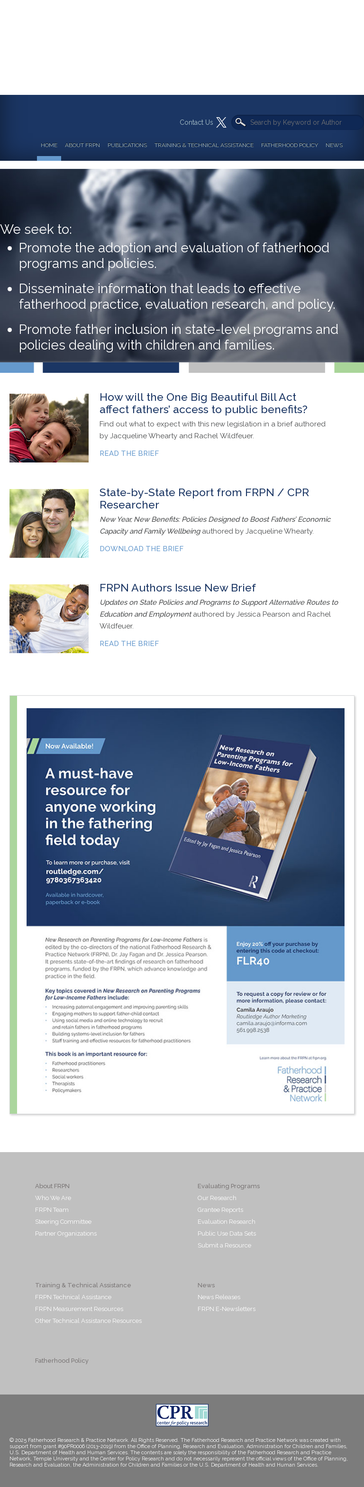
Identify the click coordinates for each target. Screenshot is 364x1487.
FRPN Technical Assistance (73, 1297)
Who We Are (53, 1197)
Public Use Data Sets (227, 1233)
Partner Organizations (66, 1233)
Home (49, 145)
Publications (127, 145)
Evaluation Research (226, 1221)
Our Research (217, 1197)
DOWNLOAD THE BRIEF (141, 549)
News (334, 145)
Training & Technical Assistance (204, 145)
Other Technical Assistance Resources (88, 1320)
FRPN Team (52, 1209)
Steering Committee (63, 1221)
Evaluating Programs (229, 1186)
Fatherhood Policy (289, 145)
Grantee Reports (220, 1209)
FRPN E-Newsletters (226, 1308)
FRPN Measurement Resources (79, 1308)
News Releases (219, 1297)
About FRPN (82, 145)
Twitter (221, 122)
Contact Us (196, 122)
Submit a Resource (224, 1245)
